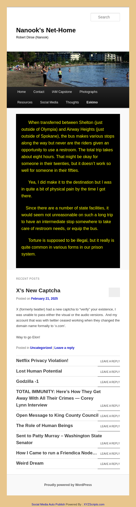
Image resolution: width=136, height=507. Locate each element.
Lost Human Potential (39, 371)
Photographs (88, 92)
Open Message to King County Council (57, 415)
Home (21, 92)
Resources (24, 102)
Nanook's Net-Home (46, 30)
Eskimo (92, 102)
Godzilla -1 (27, 381)
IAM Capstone (62, 92)
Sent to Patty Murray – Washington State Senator (59, 439)
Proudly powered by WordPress (68, 485)
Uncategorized (41, 348)
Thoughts (72, 102)
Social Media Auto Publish (48, 504)
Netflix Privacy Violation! (42, 360)
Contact (38, 92)
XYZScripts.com (94, 504)
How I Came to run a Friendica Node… (56, 452)
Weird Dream (30, 463)
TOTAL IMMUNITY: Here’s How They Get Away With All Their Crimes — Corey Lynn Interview (58, 398)
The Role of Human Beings (44, 425)
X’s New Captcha (38, 290)
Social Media (49, 102)
